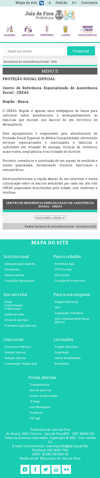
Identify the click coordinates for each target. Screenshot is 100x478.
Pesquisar (81, 51)
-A (49, 2)
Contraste (89, 2)
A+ (74, 2)
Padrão (61, 2)
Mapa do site (26, 2)
